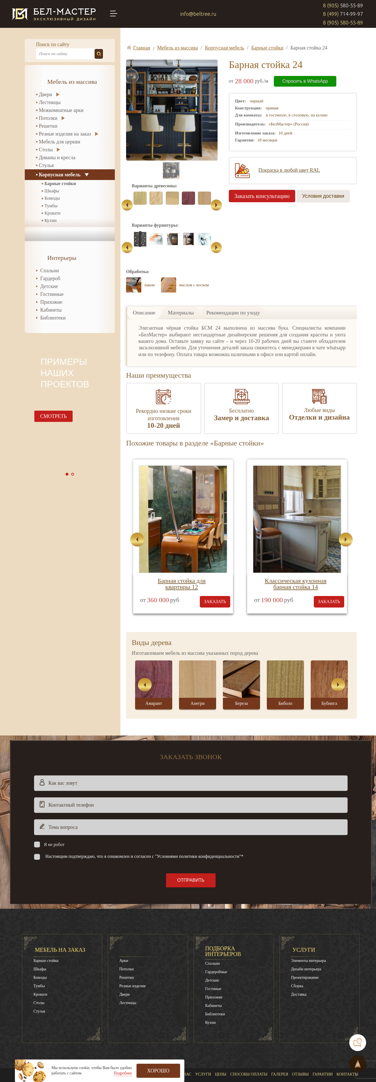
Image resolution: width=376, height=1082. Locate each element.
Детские (49, 286)
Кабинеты (51, 310)
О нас (185, 1045)
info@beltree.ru (198, 14)
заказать (215, 572)
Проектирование (305, 948)
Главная (166, 1045)
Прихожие (51, 302)
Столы (46, 149)
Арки (123, 931)
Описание (144, 283)
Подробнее (123, 1073)
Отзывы (300, 1045)
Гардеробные (216, 942)
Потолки (48, 118)
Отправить (190, 850)
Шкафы (51, 191)
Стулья (46, 165)
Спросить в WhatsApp (305, 81)
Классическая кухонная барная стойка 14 (296, 554)
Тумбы (50, 205)
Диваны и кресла (57, 157)
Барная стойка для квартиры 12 (181, 554)
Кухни (50, 220)
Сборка (297, 956)
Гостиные (213, 959)
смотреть (53, 416)
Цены (220, 1045)
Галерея (279, 1045)
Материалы (181, 283)
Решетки (48, 126)
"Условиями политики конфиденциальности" (198, 826)
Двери (45, 94)
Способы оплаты (248, 1045)
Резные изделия (132, 956)
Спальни (49, 270)
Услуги (303, 920)
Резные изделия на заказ (65, 134)
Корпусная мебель (59, 174)
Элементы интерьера (308, 931)
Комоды (52, 198)
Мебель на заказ (60, 920)
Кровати (52, 213)
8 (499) (343, 14)
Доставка (298, 965)
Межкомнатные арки (61, 110)
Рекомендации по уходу (233, 283)
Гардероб (50, 278)
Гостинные (52, 294)
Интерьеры (62, 258)
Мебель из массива (72, 82)
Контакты (347, 1045)
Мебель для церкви (59, 142)
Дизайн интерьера (306, 939)
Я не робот (54, 815)
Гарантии (323, 1045)
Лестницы (50, 102)
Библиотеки (53, 318)
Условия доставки (323, 196)
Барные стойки (60, 183)
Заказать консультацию (262, 196)
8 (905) (343, 5)
